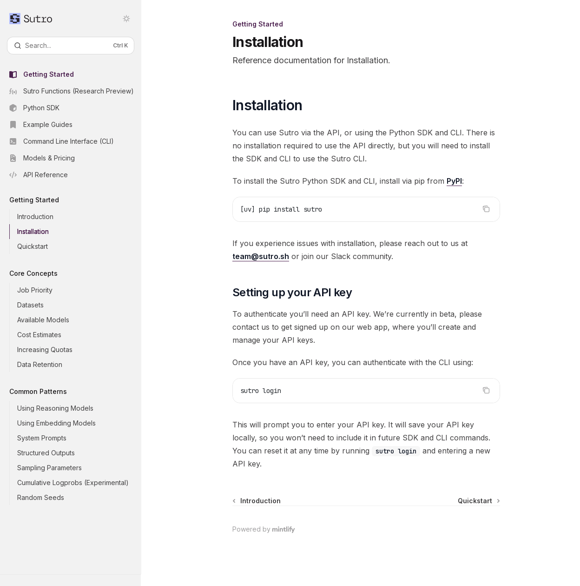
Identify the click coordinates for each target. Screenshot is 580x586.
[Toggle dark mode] (126, 18)
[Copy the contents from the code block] (486, 209)
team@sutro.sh (260, 256)
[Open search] (70, 45)
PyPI (454, 181)
